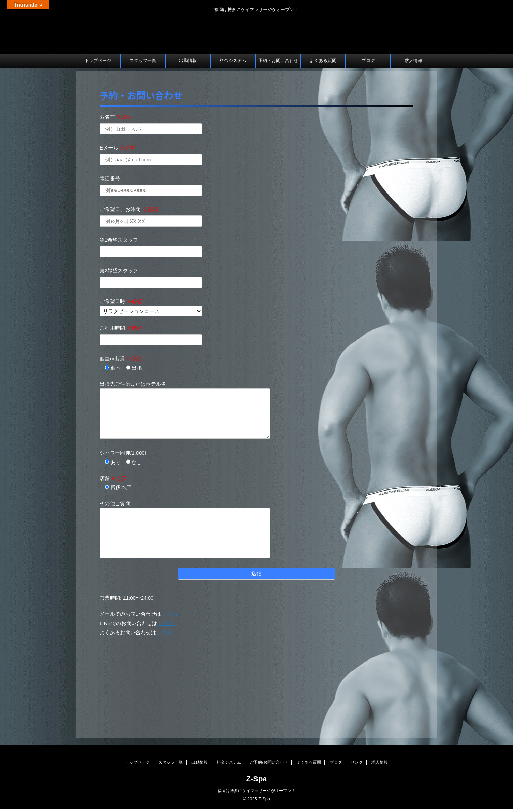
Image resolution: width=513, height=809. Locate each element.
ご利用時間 (121, 328)
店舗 (113, 478)
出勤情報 (188, 60)
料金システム (233, 60)
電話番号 (110, 178)
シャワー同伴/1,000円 (125, 453)
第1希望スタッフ (119, 240)
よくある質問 (323, 60)
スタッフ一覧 (143, 60)
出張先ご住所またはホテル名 (133, 384)
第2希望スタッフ (119, 270)
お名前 (116, 117)
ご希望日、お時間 (128, 209)
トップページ (98, 60)
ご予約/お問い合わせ (269, 762)
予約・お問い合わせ (278, 60)
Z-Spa (256, 779)
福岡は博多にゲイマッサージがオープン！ (256, 790)
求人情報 (413, 60)
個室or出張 (121, 358)
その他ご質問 (115, 503)
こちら (170, 614)
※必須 (124, 117)
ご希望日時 (121, 301)
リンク (357, 762)
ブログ (368, 60)
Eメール (117, 148)
